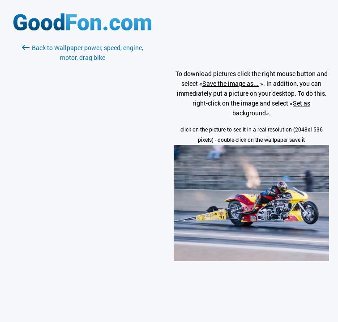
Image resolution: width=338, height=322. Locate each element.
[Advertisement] (82, 168)
